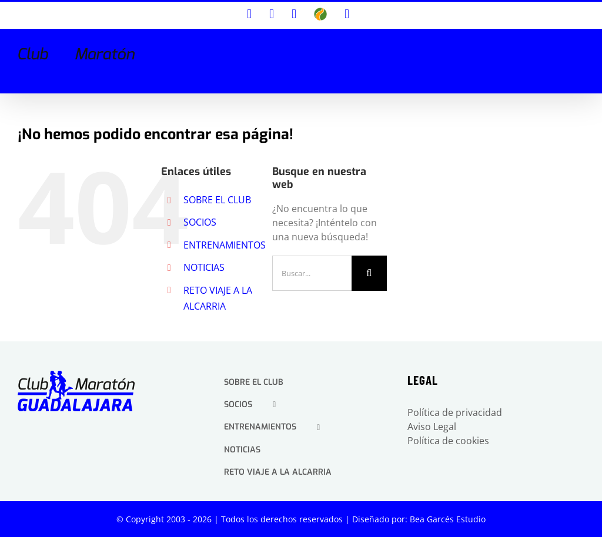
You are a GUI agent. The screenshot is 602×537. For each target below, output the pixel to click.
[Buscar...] (312, 273)
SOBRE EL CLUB (217, 199)
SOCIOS (199, 222)
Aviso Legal (431, 426)
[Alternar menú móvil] (582, 48)
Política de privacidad (454, 412)
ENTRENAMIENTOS (224, 245)
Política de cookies (448, 440)
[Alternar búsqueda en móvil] (564, 48)
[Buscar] (369, 273)
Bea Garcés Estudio (448, 519)
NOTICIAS (204, 267)
